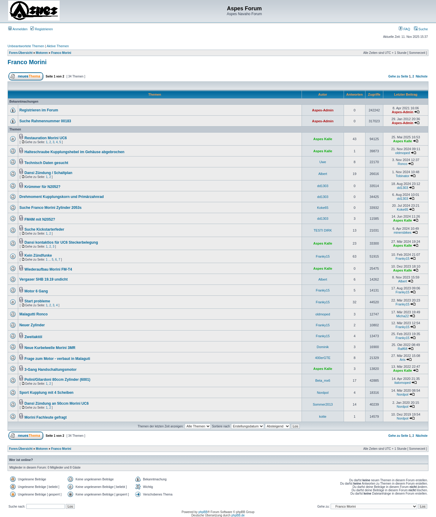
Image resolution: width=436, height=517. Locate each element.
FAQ (404, 29)
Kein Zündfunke (38, 255)
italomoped (403, 382)
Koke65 (322, 207)
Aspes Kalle (322, 139)
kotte (322, 416)
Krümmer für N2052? (43, 187)
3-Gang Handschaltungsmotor (51, 369)
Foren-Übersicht (20, 52)
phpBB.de (238, 515)
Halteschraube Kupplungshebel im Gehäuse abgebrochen (74, 152)
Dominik (323, 347)
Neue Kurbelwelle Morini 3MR (50, 348)
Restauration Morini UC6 (46, 138)
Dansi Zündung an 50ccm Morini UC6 (57, 403)
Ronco (403, 164)
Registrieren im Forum (38, 110)
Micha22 (402, 316)
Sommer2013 (323, 404)
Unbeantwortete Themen (26, 46)
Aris (402, 359)
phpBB (202, 512)
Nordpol (323, 392)
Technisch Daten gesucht (46, 163)
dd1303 (323, 186)
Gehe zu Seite (398, 76)
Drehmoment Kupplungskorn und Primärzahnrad (61, 197)
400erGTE (323, 358)
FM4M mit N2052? (40, 219)
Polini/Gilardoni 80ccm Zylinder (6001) (57, 379)
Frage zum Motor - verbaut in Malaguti (57, 359)
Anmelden (18, 29)
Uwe (322, 162)
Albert (323, 174)
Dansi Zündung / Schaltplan (48, 173)
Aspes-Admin (322, 110)
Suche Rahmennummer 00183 (45, 121)
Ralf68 (403, 349)
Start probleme (37, 301)
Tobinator (402, 176)
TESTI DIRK (323, 230)
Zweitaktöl (33, 337)
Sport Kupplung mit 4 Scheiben (46, 392)
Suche (421, 29)
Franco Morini (61, 52)
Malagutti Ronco (33, 314)
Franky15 (323, 256)
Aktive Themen (58, 46)
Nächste (422, 76)
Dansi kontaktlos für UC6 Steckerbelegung (61, 242)
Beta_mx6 (322, 380)
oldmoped (402, 153)
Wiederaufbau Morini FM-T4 (48, 269)
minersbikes (402, 232)
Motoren (42, 52)
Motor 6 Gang (36, 291)
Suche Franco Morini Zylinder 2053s (50, 208)
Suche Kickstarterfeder (44, 229)
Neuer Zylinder (32, 325)
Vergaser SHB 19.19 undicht (43, 279)
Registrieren (41, 29)
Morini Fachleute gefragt (46, 417)
